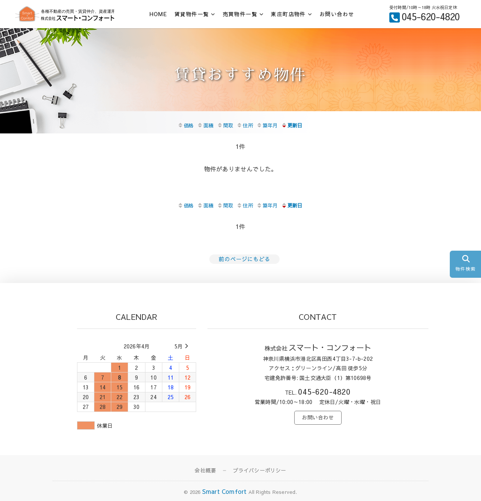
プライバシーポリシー (259, 469)
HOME (158, 14)
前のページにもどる (242, 258)
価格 (183, 125)
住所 (244, 125)
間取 (224, 125)
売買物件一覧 (240, 14)
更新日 (295, 125)
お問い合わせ (336, 14)
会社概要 (205, 469)
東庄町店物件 (288, 14)
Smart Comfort (224, 490)
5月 (182, 345)
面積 (203, 125)
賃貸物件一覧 (191, 14)
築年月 (268, 125)
